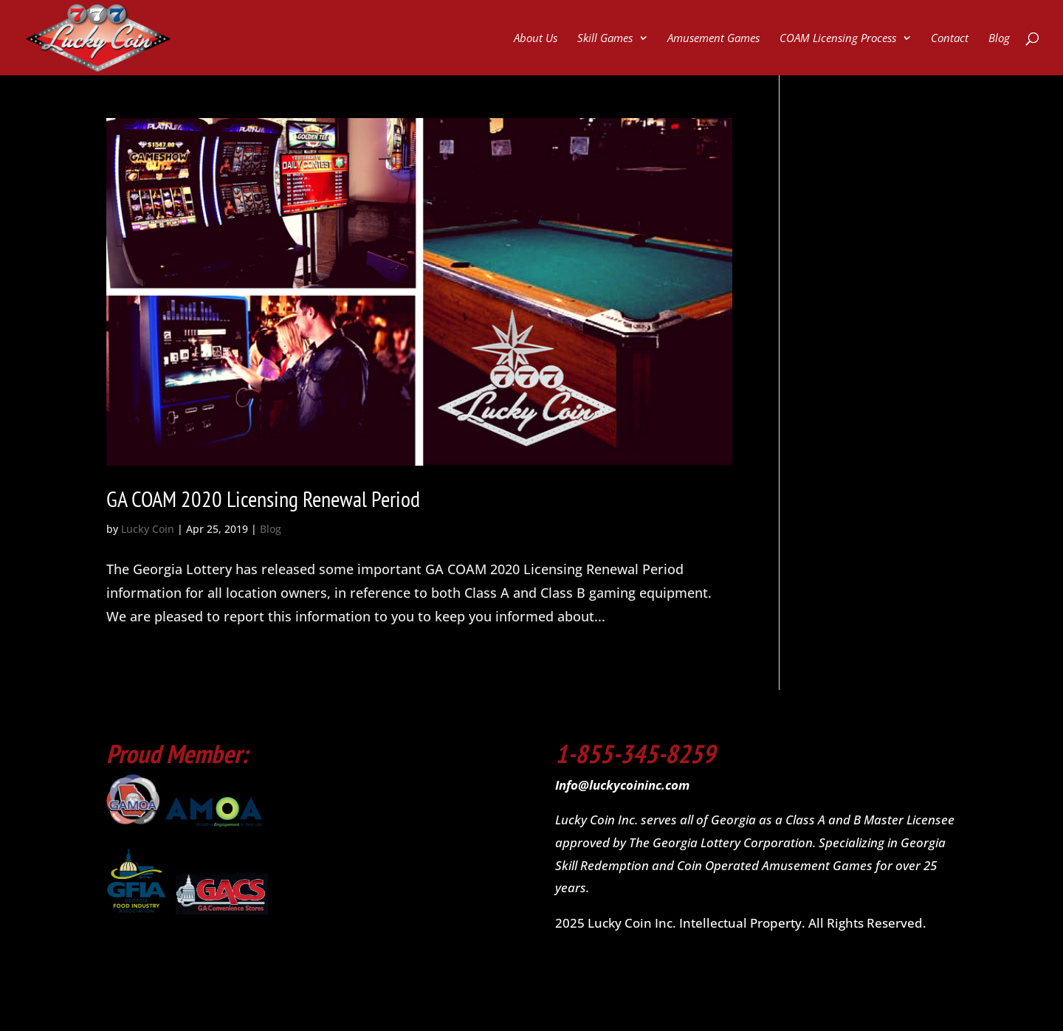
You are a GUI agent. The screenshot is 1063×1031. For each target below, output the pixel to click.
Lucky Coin (147, 529)
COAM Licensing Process (838, 38)
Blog (999, 38)
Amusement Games (713, 38)
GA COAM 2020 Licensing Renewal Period (263, 498)
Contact (950, 38)
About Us (535, 38)
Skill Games (605, 38)
